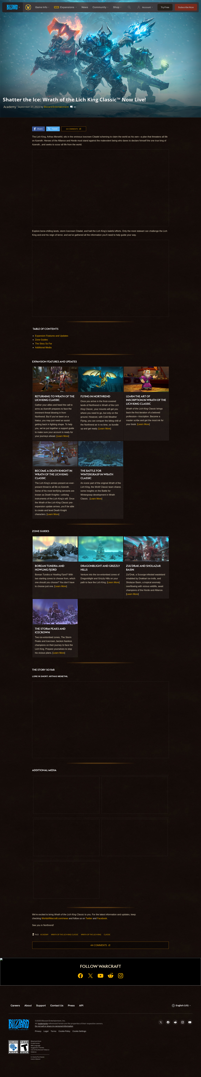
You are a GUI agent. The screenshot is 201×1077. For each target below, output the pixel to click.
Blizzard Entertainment (56, 106)
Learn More (53, 514)
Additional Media (43, 347)
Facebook (102, 918)
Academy (44, 934)
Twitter (89, 918)
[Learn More (62, 436)
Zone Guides (41, 340)
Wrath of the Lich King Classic (64, 934)
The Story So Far (43, 343)
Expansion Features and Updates (51, 336)
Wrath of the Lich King (91, 934)
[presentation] (12, 7)
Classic (107, 934)
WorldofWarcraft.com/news (55, 918)
